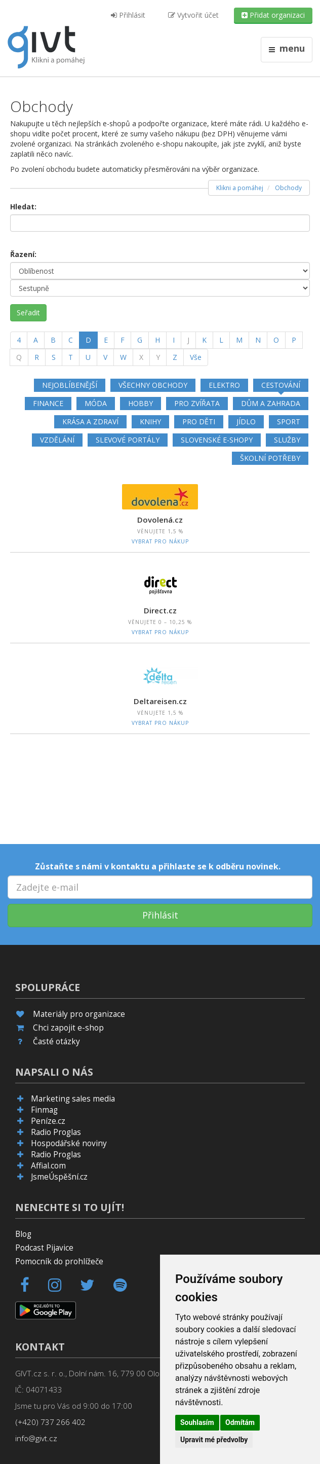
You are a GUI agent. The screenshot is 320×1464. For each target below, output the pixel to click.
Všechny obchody (152, 385)
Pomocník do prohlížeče (59, 1261)
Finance (48, 403)
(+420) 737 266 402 (50, 1422)
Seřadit (28, 312)
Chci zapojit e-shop (68, 1027)
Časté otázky (56, 1041)
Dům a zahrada (270, 403)
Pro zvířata (197, 403)
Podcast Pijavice (44, 1247)
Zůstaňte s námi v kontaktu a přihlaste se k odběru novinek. (158, 866)
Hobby (140, 403)
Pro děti (198, 421)
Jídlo (246, 421)
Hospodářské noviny (69, 1143)
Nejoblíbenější (69, 385)
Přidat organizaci (273, 15)
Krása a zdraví (90, 421)
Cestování (280, 385)
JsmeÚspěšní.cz (59, 1177)
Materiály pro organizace (79, 1014)
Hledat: (23, 206)
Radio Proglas (56, 1132)
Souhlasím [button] (197, 1422)
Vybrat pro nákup (160, 541)
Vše (196, 357)
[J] (188, 340)
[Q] (19, 357)
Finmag (44, 1110)
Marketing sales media (73, 1098)
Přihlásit (128, 15)
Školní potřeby (270, 458)
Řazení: (23, 254)
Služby (287, 440)
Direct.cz (160, 610)
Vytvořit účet (193, 15)
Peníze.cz (48, 1121)
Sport (288, 421)
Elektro (224, 385)
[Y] (158, 357)
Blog (23, 1234)
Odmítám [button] (240, 1422)
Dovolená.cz (160, 520)
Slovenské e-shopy (217, 440)
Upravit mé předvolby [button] (214, 1440)
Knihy (150, 421)
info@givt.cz (36, 1438)
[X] (141, 357)
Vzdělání (57, 440)
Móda (96, 403)
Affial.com (48, 1165)
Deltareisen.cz (160, 701)
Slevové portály (127, 440)
